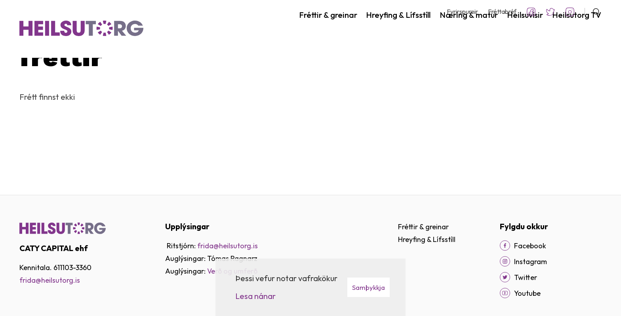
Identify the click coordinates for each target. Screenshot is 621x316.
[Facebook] (505, 245)
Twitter (550, 12)
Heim (26, 77)
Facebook (531, 12)
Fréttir (50, 77)
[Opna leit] (593, 12)
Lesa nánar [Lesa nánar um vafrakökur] (255, 296)
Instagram (570, 12)
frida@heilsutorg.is (227, 245)
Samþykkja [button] (368, 287)
